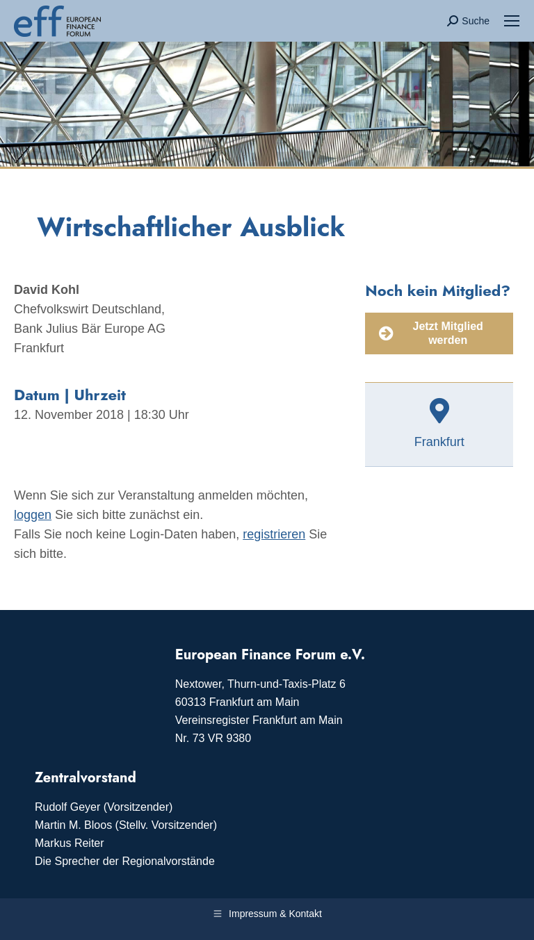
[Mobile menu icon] (511, 21)
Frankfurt (439, 442)
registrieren (274, 534)
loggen (32, 515)
